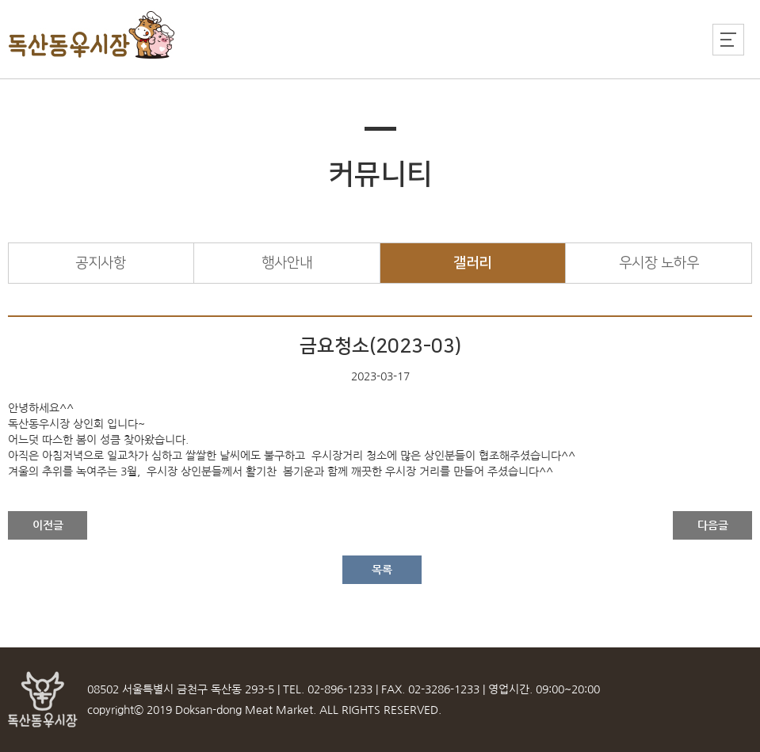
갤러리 (472, 263)
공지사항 (100, 263)
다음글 (712, 525)
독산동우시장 (92, 35)
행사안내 (287, 263)
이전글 (47, 525)
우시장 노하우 (659, 263)
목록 (382, 569)
